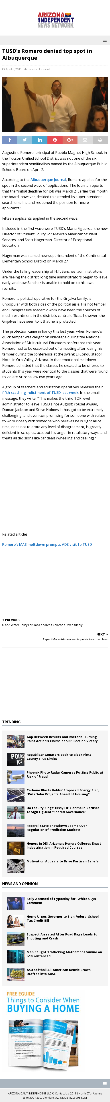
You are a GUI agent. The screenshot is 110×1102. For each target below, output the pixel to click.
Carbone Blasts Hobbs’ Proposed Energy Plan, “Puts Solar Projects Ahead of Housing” (63, 792)
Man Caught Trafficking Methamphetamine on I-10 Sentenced (64, 954)
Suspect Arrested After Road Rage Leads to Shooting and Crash (62, 936)
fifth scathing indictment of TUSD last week (40, 392)
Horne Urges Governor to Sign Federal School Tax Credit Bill (63, 918)
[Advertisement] (55, 583)
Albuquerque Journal (48, 179)
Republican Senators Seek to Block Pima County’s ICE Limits (59, 757)
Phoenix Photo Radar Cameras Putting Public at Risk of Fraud (65, 774)
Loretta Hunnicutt (39, 69)
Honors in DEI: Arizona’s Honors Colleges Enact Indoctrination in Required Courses (64, 845)
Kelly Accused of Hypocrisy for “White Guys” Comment (62, 901)
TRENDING (11, 721)
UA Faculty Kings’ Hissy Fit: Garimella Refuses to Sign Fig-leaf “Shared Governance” (63, 810)
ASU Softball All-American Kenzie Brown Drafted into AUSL (59, 972)
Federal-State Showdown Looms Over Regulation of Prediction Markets (57, 828)
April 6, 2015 (14, 69)
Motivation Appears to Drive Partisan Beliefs (63, 861)
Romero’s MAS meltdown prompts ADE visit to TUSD (47, 544)
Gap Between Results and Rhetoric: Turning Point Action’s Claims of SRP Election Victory (62, 739)
